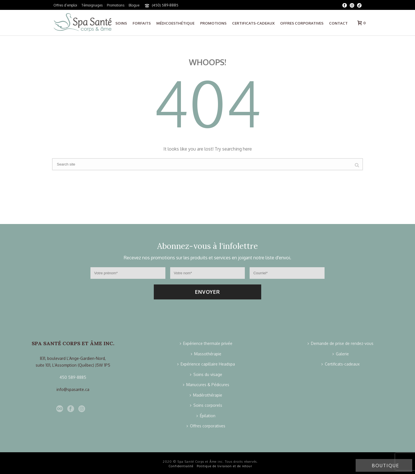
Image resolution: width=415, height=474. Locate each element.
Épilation (205, 415)
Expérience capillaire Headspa (206, 364)
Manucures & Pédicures (206, 384)
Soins (121, 23)
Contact (338, 23)
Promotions (213, 23)
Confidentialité (180, 466)
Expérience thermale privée (206, 343)
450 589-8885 (73, 377)
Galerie (340, 353)
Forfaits (142, 23)
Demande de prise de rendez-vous (340, 343)
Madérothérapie (206, 395)
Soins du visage (206, 374)
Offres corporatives (301, 23)
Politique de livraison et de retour (224, 466)
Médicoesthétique (175, 23)
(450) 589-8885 (165, 5)
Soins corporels (206, 405)
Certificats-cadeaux (253, 23)
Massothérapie (206, 353)
